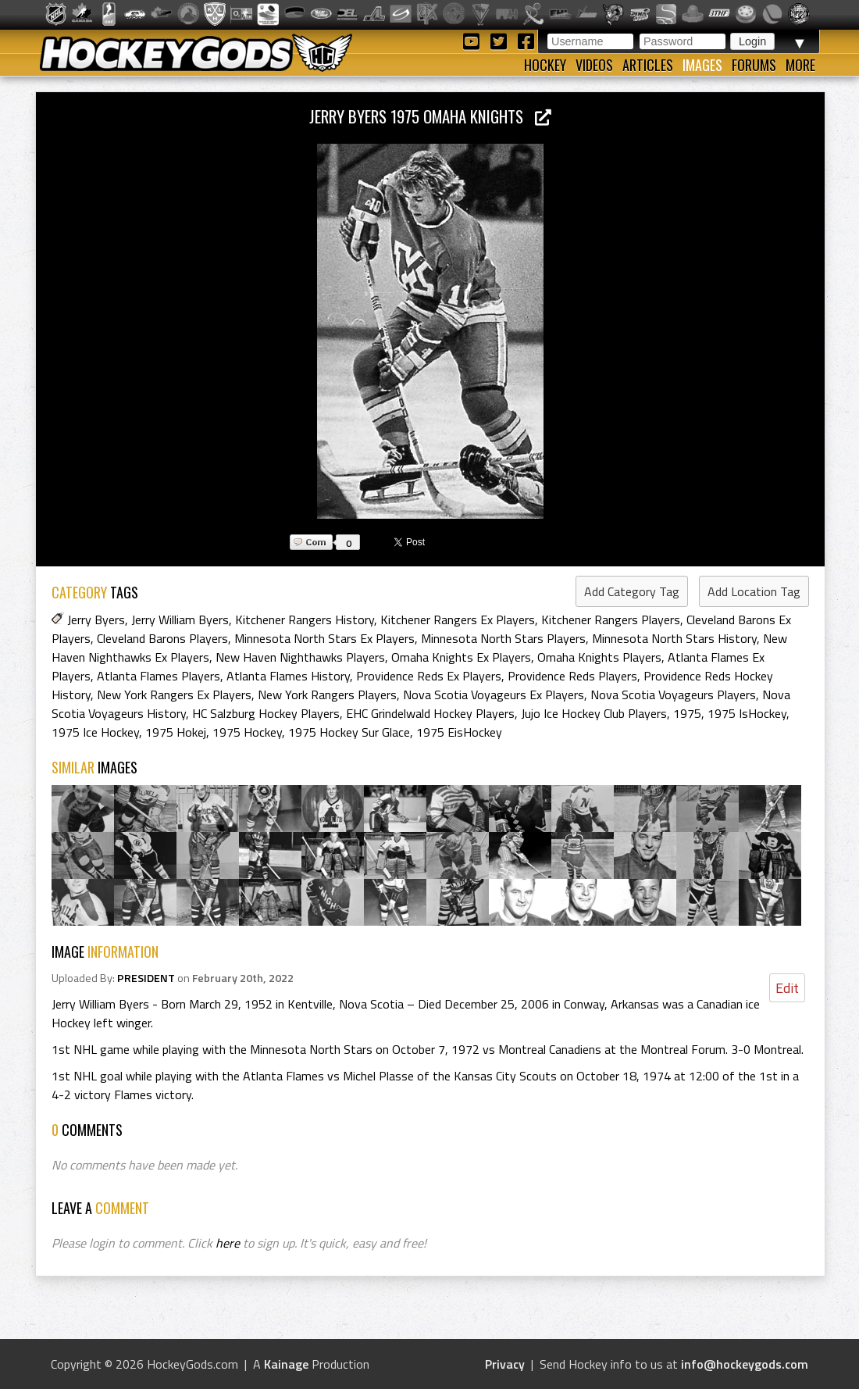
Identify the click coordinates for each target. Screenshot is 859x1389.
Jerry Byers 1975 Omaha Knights (430, 116)
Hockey (545, 65)
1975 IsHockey (747, 713)
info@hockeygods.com (744, 1364)
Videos (594, 65)
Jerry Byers (96, 619)
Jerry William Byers (180, 619)
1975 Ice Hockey (95, 732)
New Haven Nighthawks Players (300, 657)
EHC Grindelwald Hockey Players (430, 713)
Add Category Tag (631, 591)
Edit (787, 987)
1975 (687, 713)
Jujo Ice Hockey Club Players (594, 713)
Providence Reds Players (572, 675)
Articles (647, 65)
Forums (754, 65)
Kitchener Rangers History (304, 619)
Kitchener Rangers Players (610, 619)
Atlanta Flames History (288, 675)
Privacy (505, 1364)
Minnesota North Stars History (674, 638)
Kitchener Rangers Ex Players (457, 619)
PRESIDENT (146, 978)
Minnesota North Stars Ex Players (324, 638)
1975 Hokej (175, 732)
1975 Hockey (247, 732)
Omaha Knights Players (599, 657)
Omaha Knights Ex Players (461, 657)
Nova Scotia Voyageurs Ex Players (493, 694)
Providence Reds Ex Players (428, 675)
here (228, 1243)
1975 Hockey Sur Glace (349, 732)
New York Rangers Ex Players (174, 694)
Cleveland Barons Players (162, 638)
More (800, 65)
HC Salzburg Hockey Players (266, 713)
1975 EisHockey (459, 732)
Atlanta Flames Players (158, 675)
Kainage (286, 1364)
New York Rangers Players (327, 694)
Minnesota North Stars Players (503, 638)
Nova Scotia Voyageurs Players (673, 694)
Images (702, 65)
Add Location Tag (754, 591)
